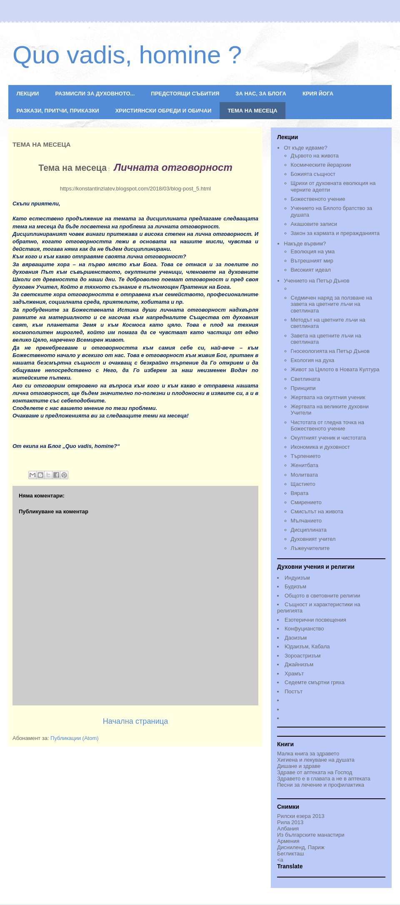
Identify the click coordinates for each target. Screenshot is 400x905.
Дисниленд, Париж (301, 847)
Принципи (303, 388)
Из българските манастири (310, 835)
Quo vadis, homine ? (127, 55)
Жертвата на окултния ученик (328, 397)
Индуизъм (297, 578)
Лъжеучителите (310, 548)
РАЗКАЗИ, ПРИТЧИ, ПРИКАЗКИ (58, 111)
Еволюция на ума (313, 251)
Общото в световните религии (322, 595)
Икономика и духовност (320, 447)
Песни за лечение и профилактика (320, 785)
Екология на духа (313, 360)
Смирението (306, 502)
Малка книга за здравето (308, 753)
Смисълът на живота (317, 511)
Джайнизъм (299, 664)
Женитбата (305, 465)
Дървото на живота (315, 155)
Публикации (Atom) (74, 738)
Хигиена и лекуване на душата (316, 760)
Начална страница (135, 721)
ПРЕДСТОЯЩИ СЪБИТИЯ (185, 93)
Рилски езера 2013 (301, 816)
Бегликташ (290, 853)
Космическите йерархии (321, 165)
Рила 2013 (290, 822)
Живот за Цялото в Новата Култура (335, 369)
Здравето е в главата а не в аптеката (323, 778)
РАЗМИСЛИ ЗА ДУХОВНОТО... (95, 93)
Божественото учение (318, 199)
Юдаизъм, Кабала (307, 646)
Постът (293, 691)
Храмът (294, 673)
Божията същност (313, 174)
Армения (288, 841)
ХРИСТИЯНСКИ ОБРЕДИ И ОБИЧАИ (163, 111)
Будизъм (295, 586)
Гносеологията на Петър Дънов (330, 351)
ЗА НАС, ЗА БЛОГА (260, 93)
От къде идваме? (305, 148)
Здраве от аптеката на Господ (314, 772)
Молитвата (304, 475)
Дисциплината (309, 530)
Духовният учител (313, 539)
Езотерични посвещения (315, 620)
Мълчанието (306, 521)
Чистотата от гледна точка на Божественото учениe (327, 425)
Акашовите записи (314, 224)
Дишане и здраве (298, 766)
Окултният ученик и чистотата (328, 438)
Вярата (300, 493)
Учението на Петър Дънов (334, 285)
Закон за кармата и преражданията (335, 233)
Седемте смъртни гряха (315, 682)
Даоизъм (296, 638)
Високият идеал (311, 270)
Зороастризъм (302, 655)
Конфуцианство (304, 628)
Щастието (303, 484)
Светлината (305, 379)
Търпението (306, 456)
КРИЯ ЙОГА (317, 93)
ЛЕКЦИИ (28, 93)
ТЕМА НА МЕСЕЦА (252, 111)
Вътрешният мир (312, 261)
